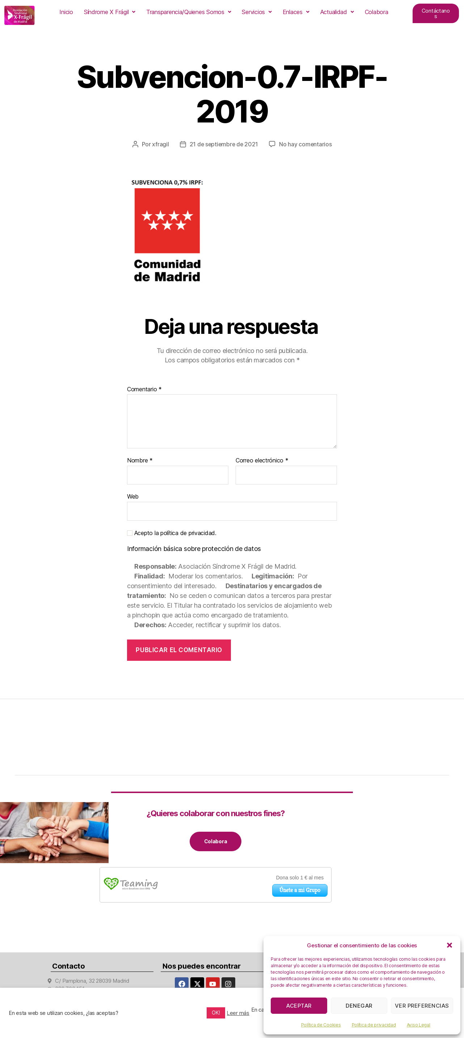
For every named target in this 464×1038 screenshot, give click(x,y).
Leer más (238, 1013)
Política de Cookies (321, 1025)
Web (133, 496)
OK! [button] (216, 1012)
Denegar (359, 1005)
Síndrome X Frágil (109, 12)
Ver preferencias (422, 1005)
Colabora (376, 12)
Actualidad (337, 12)
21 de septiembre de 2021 (224, 144)
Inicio (66, 12)
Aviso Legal (418, 1025)
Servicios (256, 12)
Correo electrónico (262, 460)
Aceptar (299, 1005)
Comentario (144, 389)
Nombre (140, 460)
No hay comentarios (306, 144)
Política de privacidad (374, 1025)
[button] (449, 945)
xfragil (159, 144)
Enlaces (296, 12)
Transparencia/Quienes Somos (188, 12)
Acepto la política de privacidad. (171, 532)
